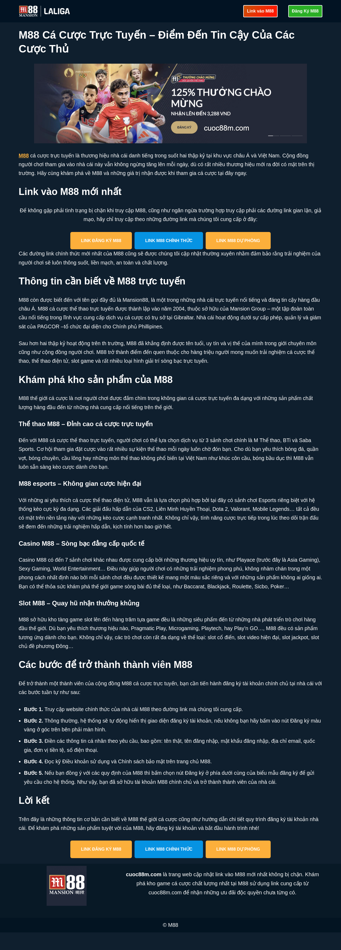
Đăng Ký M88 (305, 11)
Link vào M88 (260, 11)
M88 (24, 156)
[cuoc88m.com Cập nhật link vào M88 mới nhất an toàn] (45, 11)
